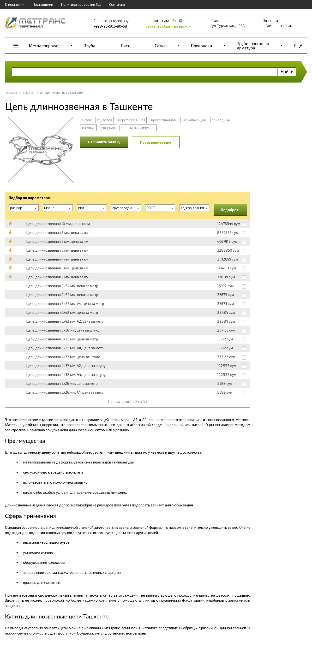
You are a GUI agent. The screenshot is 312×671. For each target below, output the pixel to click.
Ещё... (299, 45)
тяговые (88, 127)
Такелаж (28, 92)
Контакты (117, 4)
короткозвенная (131, 120)
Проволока (201, 45)
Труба (89, 45)
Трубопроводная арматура (253, 45)
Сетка (160, 45)
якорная (108, 127)
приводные (221, 120)
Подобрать (230, 210)
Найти (287, 71)
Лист (125, 45)
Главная (11, 92)
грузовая (104, 120)
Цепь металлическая (138, 127)
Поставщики (42, 4)
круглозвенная (163, 120)
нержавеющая (194, 120)
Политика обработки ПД (81, 4)
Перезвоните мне (155, 142)
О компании (14, 4)
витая (86, 120)
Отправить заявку (104, 142)
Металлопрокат (44, 45)
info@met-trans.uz (278, 25)
